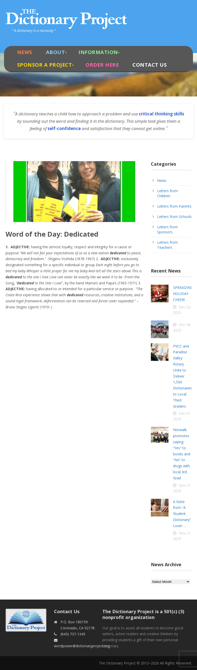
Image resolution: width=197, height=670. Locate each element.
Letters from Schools (174, 216)
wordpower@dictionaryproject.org (82, 645)
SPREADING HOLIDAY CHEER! (183, 293)
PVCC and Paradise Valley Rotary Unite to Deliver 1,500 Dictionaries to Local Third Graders (182, 376)
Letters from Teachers (167, 245)
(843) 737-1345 (73, 634)
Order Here (102, 64)
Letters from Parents (174, 206)
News (24, 52)
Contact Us (149, 64)
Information (98, 52)
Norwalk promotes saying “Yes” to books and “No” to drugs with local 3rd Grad (181, 453)
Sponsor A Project (44, 64)
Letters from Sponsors (167, 229)
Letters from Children (167, 193)
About (55, 52)
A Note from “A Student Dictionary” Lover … (182, 513)
